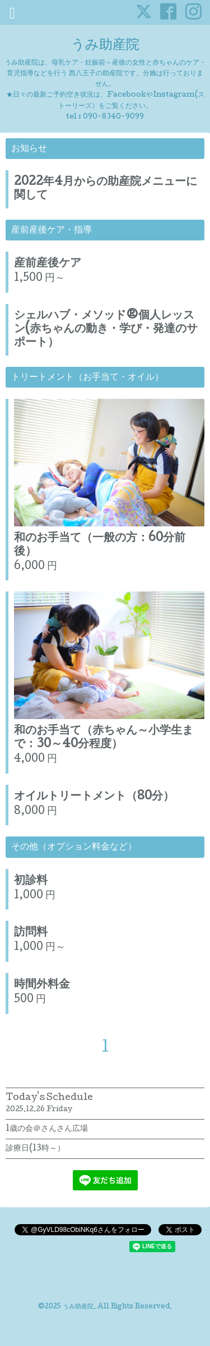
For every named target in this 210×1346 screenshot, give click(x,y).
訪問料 (31, 933)
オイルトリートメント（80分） (94, 797)
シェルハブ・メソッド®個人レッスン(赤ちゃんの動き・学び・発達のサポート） (106, 329)
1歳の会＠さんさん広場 (47, 1129)
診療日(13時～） (35, 1148)
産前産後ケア (47, 264)
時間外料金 (42, 985)
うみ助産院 (105, 45)
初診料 (31, 881)
